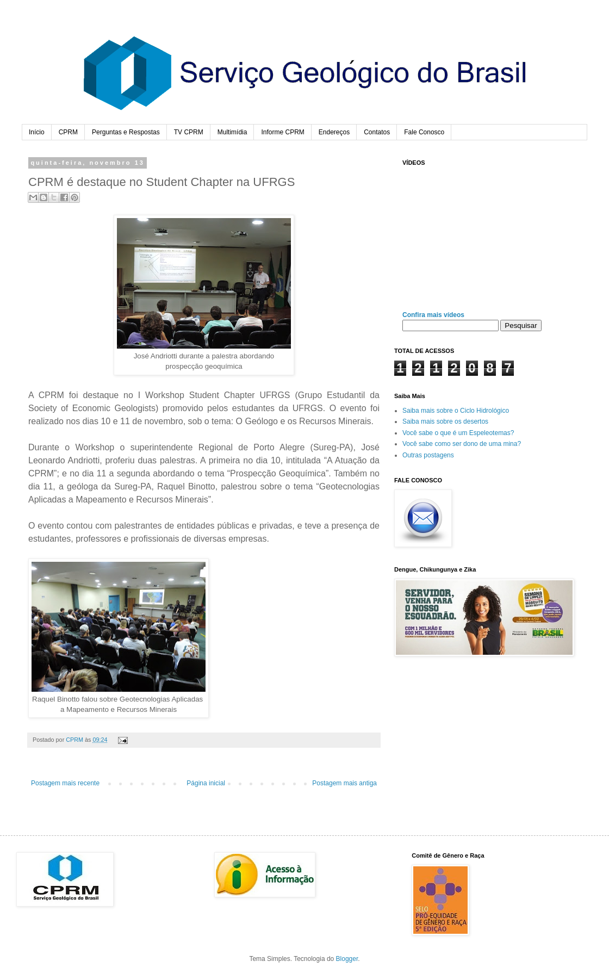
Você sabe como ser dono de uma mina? (461, 444)
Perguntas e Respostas (126, 132)
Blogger (347, 959)
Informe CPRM (282, 132)
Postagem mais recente (65, 783)
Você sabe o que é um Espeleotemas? (458, 433)
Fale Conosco (424, 132)
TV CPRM (188, 132)
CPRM (68, 132)
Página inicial (206, 783)
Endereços (334, 132)
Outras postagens (428, 455)
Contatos (377, 132)
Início (37, 132)
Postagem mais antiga (344, 783)
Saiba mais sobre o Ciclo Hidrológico (455, 410)
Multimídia (232, 132)
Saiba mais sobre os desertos (445, 421)
